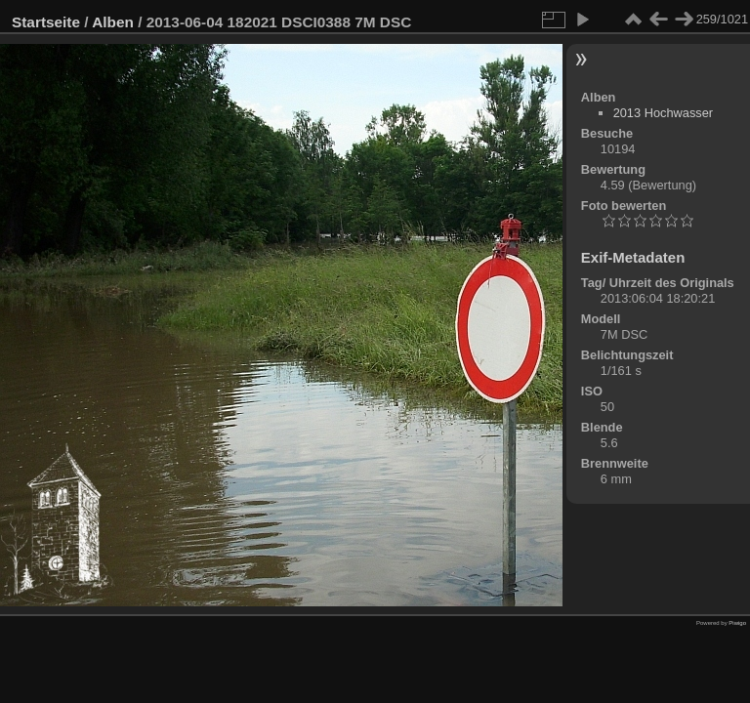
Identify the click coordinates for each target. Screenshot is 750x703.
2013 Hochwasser (663, 112)
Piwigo (737, 623)
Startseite (46, 22)
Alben (113, 22)
